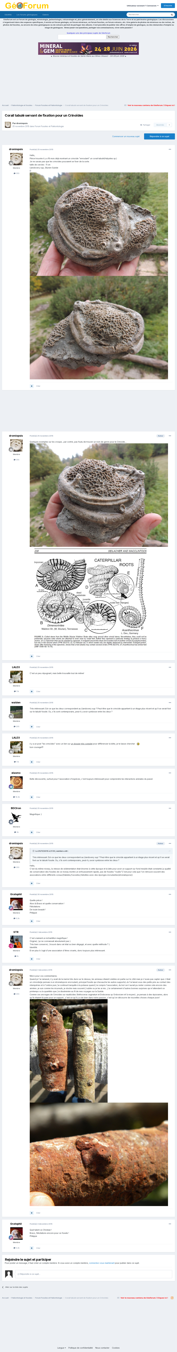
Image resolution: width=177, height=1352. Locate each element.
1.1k (16, 691)
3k (16, 832)
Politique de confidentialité (80, 1348)
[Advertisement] (88, 81)
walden (15, 702)
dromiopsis (22, 123)
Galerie (45, 15)
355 (16, 173)
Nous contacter (102, 1348)
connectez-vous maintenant (101, 1263)
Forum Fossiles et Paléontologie (49, 126)
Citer (38, 386)
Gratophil (16, 894)
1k (17, 956)
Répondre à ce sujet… (29, 1274)
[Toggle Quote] (33, 851)
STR (16, 932)
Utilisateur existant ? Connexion (142, 6)
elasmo (15, 772)
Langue (61, 1348)
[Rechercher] (142, 14)
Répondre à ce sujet (159, 136)
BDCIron (16, 808)
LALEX (16, 667)
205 (16, 726)
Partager (145, 125)
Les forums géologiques (27, 15)
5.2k (16, 918)
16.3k (16, 797)
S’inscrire (168, 5)
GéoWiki (8, 15)
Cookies (116, 1348)
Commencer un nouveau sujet (126, 136)
